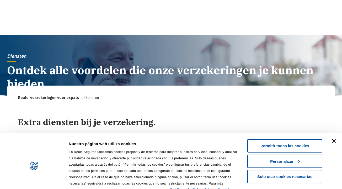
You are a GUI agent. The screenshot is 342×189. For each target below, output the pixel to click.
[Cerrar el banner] (334, 115)
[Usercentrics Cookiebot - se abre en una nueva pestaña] (34, 179)
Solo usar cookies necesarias (284, 151)
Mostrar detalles (84, 178)
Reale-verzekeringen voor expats (48, 98)
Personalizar (285, 135)
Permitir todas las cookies (284, 120)
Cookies (225, 164)
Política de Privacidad (192, 164)
